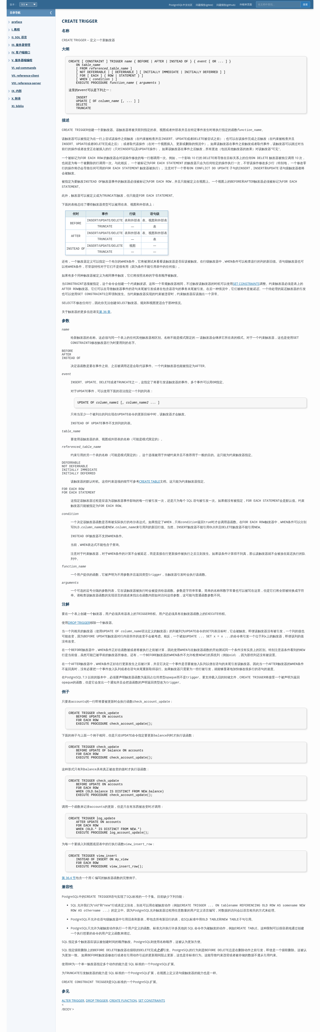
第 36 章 (113, 314)
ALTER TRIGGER (82, 1012)
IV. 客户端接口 (21, 52)
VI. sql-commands (24, 68)
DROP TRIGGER (88, 629)
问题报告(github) (225, 4)
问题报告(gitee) (204, 4)
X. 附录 (16, 98)
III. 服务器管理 (21, 45)
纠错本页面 (246, 4)
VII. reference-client (25, 76)
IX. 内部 (17, 91)
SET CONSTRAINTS (255, 288)
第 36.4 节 (78, 894)
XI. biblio (18, 106)
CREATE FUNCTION (132, 1012)
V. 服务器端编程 (22, 60)
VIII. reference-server (26, 83)
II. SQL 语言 (19, 37)
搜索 (305, 4)
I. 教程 (16, 29)
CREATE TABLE (158, 488)
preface (17, 22)
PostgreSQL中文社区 (180, 4)
